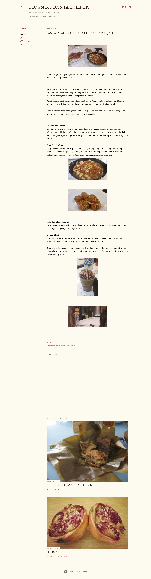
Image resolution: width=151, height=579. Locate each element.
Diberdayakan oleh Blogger (75, 571)
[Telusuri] (126, 7)
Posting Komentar (60, 556)
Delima (52, 552)
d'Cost (23, 38)
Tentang (43, 17)
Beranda (33, 17)
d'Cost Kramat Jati (28, 41)
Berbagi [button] (23, 28)
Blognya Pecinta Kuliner (59, 7)
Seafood (23, 44)
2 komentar (58, 489)
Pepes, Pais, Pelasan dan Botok (69, 485)
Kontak (52, 17)
